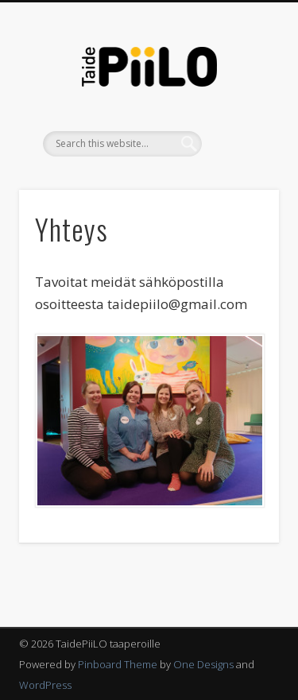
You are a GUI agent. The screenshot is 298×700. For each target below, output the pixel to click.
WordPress (45, 685)
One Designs (203, 664)
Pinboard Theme (117, 664)
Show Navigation (241, 142)
